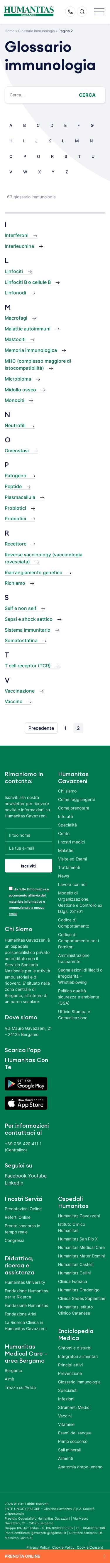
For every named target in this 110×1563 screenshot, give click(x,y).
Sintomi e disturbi (74, 1347)
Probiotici (15, 508)
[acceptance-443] (11, 888)
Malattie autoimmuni (27, 329)
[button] (99, 11)
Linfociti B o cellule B (28, 282)
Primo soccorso (72, 1441)
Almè (9, 1378)
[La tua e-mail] (28, 848)
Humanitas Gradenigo (78, 1289)
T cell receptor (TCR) (28, 666)
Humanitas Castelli (75, 1264)
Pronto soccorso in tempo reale (22, 1228)
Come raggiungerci (76, 799)
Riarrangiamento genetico (33, 572)
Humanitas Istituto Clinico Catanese (75, 1309)
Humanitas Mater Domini (81, 1255)
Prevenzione (70, 1373)
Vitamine (66, 1424)
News (63, 875)
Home (9, 31)
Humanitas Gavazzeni (79, 1215)
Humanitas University (25, 1282)
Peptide (13, 486)
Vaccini (65, 1415)
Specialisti (67, 1390)
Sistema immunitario (27, 630)
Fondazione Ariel (20, 1313)
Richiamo (15, 583)
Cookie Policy (63, 1547)
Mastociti (15, 339)
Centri (64, 833)
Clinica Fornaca (72, 1281)
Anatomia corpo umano (80, 1466)
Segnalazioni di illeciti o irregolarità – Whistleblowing (80, 976)
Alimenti (65, 1458)
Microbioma (18, 379)
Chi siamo (67, 790)
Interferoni (16, 235)
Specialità (67, 824)
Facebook (16, 1176)
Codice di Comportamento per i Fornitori (78, 940)
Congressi (14, 1240)
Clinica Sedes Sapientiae (81, 1298)
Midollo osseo (20, 390)
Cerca (87, 95)
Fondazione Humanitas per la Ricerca (26, 1293)
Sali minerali (69, 1449)
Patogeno (15, 475)
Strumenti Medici (74, 1407)
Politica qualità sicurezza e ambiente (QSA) (78, 996)
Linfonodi (15, 293)
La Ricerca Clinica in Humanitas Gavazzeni (25, 1325)
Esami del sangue (75, 1432)
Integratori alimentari (78, 1356)
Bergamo (13, 1370)
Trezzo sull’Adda (20, 1387)
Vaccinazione (20, 691)
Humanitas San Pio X (78, 1238)
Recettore (15, 544)
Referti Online (18, 1217)
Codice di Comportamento (73, 922)
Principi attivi (70, 1364)
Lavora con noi (72, 884)
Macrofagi (16, 318)
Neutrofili (15, 425)
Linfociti (14, 271)
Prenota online (22, 1556)
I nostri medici (71, 841)
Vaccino (14, 701)
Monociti (14, 400)
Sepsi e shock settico (29, 619)
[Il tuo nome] (28, 834)
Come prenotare (73, 807)
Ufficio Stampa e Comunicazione (74, 1014)
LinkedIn (14, 1183)
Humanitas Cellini (74, 1272)
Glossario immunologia (36, 31)
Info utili (65, 816)
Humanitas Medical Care (81, 1247)
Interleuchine (19, 246)
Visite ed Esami (72, 858)
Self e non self (20, 608)
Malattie (65, 850)
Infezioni (66, 1398)
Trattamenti (69, 867)
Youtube (37, 1176)
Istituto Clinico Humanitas (71, 1227)
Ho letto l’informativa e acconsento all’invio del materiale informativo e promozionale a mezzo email (29, 901)
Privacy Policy (38, 1547)
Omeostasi (17, 451)
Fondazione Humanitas (26, 1305)
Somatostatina (21, 640)
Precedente (41, 728)
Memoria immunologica (31, 350)
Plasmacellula (20, 497)
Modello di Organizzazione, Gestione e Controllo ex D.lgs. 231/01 (80, 902)
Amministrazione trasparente (73, 958)
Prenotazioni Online (23, 1208)
